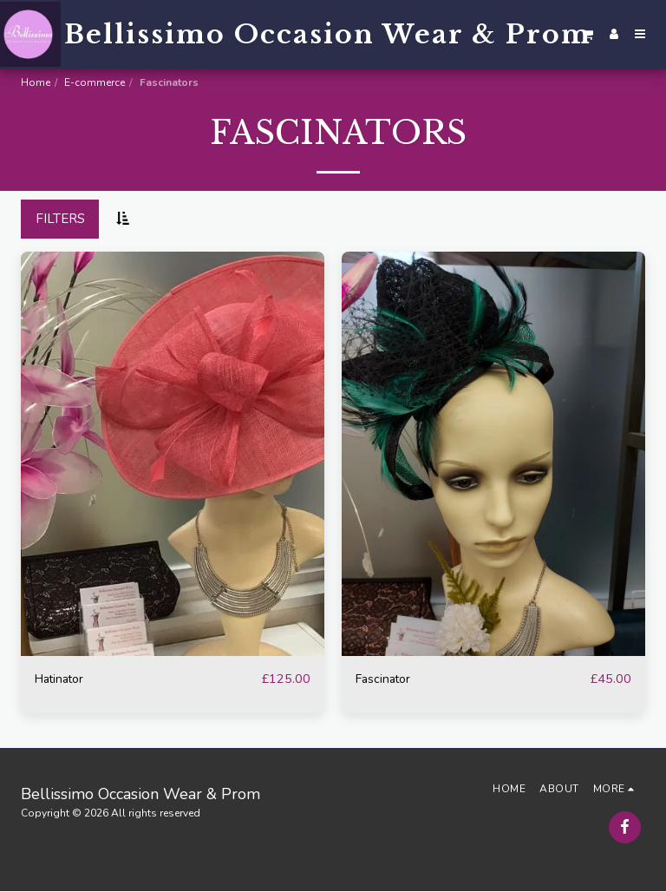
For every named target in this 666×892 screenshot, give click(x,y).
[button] (587, 34)
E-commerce (94, 82)
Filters (60, 218)
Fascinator (386, 679)
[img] (172, 454)
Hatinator (63, 679)
